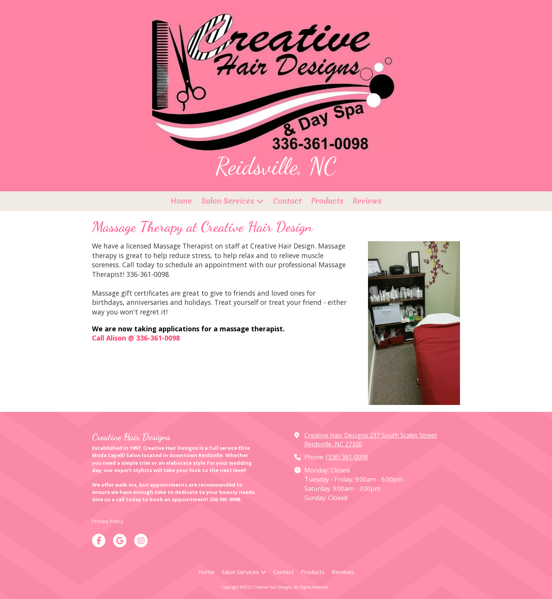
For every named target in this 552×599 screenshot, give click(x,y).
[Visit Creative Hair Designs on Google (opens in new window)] (120, 540)
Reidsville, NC (276, 166)
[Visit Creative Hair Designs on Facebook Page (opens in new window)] (98, 540)
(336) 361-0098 (347, 457)
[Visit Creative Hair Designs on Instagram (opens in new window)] (141, 540)
